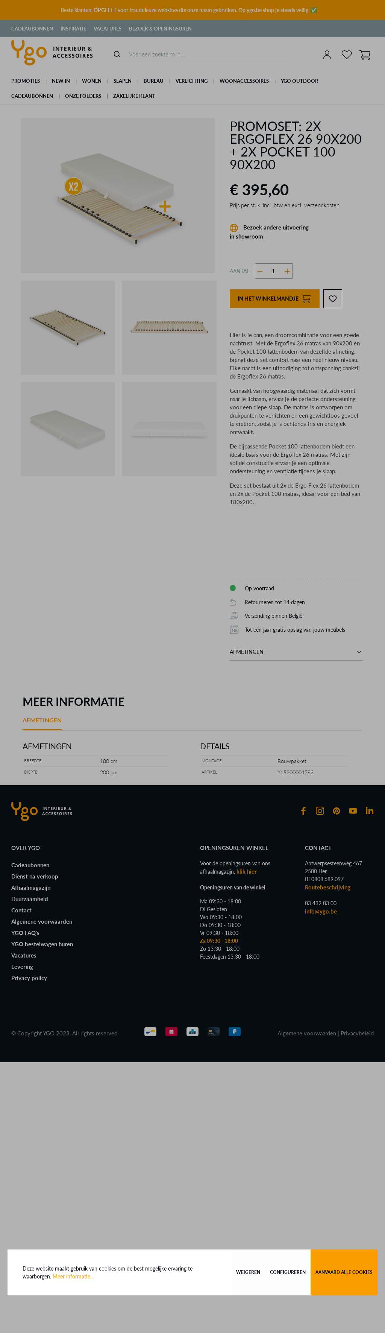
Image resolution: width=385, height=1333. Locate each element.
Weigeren (248, 1272)
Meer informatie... (73, 1276)
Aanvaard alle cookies (344, 1272)
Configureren (288, 1272)
